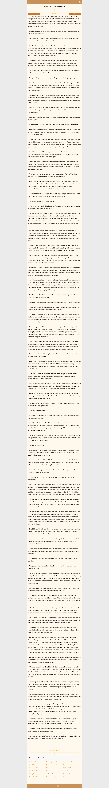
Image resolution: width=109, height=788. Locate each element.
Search (54, 786)
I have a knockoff (67, 771)
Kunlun (65, 765)
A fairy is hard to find (51, 777)
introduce (60, 10)
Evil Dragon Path (33, 768)
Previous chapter (36, 10)
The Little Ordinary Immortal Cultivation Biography (42, 777)
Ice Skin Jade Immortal (52, 774)
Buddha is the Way (34, 762)
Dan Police (32, 765)
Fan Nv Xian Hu (33, 771)
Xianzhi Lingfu (66, 774)
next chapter (73, 10)
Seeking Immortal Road (54, 2)
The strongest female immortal (54, 762)
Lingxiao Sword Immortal (69, 762)
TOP (60, 786)
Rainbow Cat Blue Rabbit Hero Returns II (74, 768)
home (48, 786)
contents (48, 10)
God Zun (48, 771)
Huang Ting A (33, 774)
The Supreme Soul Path (52, 765)
